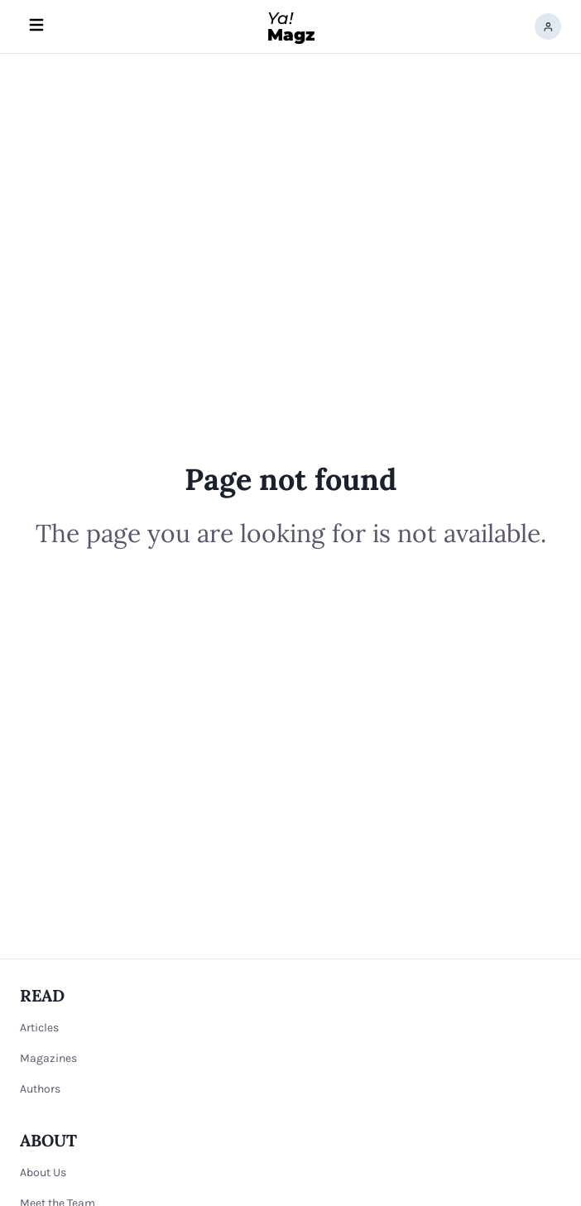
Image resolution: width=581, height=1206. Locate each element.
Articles (39, 1028)
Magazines (48, 1058)
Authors (40, 1089)
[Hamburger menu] (36, 26)
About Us (43, 1172)
